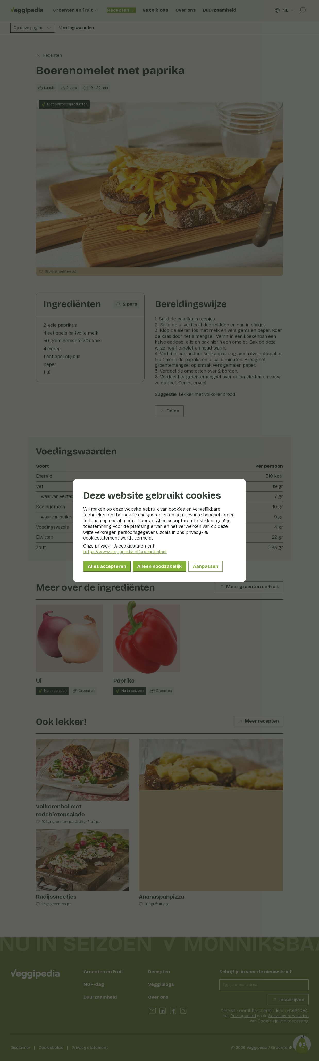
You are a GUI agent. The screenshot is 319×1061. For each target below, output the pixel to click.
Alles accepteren (107, 566)
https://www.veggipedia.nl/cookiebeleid (125, 551)
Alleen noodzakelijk (159, 566)
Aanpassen (205, 566)
